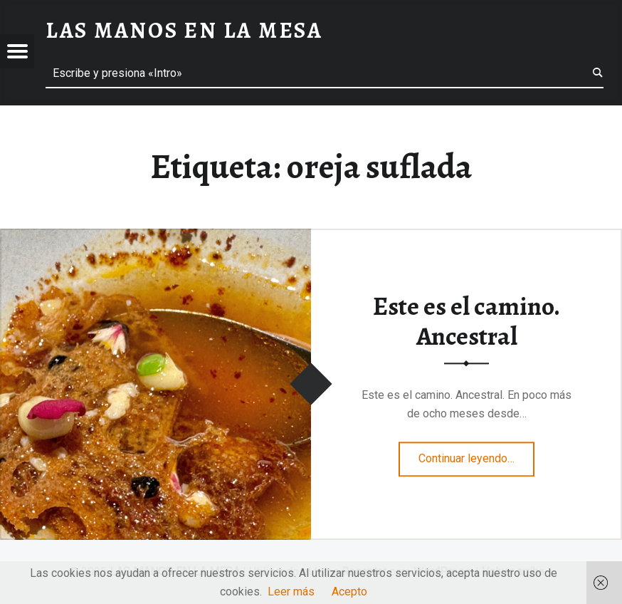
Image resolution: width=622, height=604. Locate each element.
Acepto (349, 591)
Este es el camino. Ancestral (466, 321)
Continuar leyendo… (476, 454)
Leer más (291, 591)
